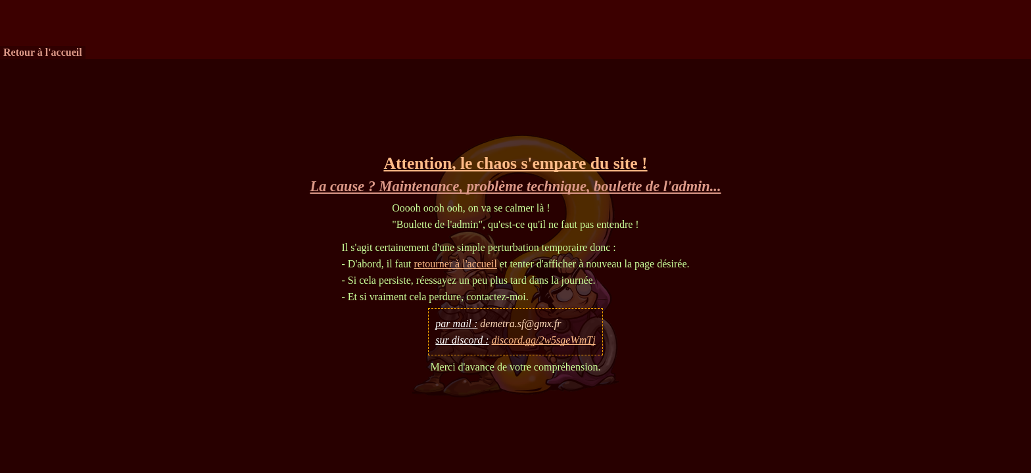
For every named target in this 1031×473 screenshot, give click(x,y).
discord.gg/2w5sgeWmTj (544, 340)
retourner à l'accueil (455, 263)
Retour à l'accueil (42, 52)
